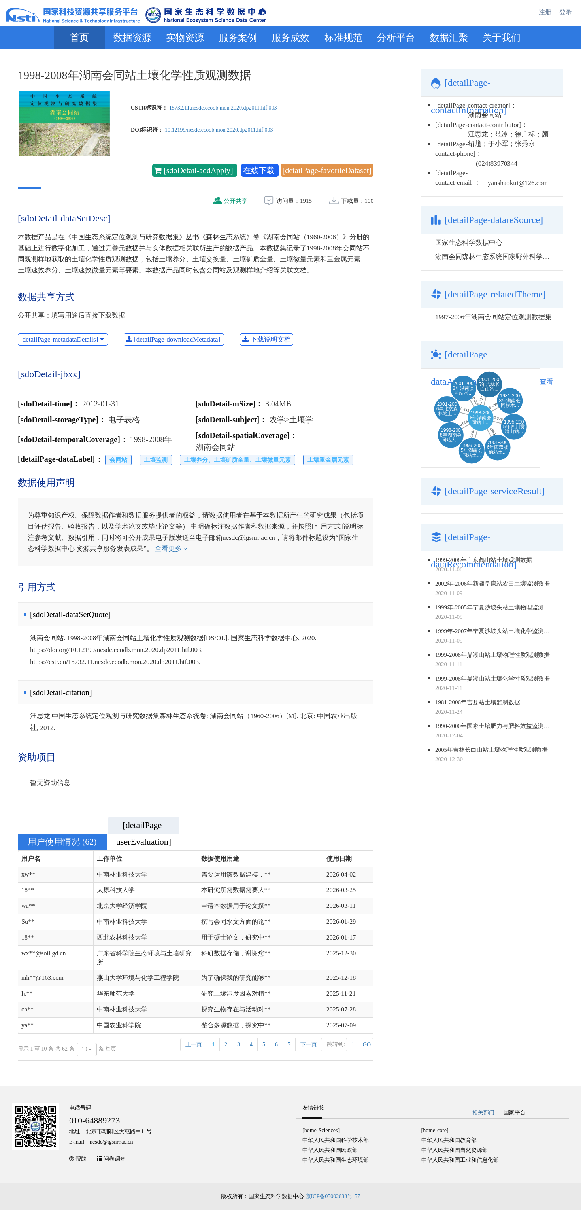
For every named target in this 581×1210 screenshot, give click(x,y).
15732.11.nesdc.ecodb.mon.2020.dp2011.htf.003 (223, 108)
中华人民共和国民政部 (330, 1150)
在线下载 (260, 170)
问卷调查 (115, 1159)
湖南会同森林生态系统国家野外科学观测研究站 (505, 257)
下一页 (308, 1044)
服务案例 (238, 37)
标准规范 (343, 37)
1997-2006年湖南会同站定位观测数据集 (493, 317)
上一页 (193, 1044)
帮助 (81, 1159)
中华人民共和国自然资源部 (454, 1150)
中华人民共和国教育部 (449, 1140)
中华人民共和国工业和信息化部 (460, 1160)
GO (367, 1044)
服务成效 (290, 37)
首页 (79, 37)
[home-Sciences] (321, 1130)
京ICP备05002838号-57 (333, 1196)
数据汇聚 (449, 37)
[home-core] (435, 1130)
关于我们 (502, 37)
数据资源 (132, 37)
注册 (545, 12)
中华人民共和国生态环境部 (335, 1160)
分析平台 (396, 37)
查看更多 (171, 548)
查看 (546, 382)
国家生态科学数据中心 (468, 242)
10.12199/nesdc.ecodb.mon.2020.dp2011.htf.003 (219, 130)
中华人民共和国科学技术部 (335, 1140)
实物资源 (185, 37)
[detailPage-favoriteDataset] (327, 170)
